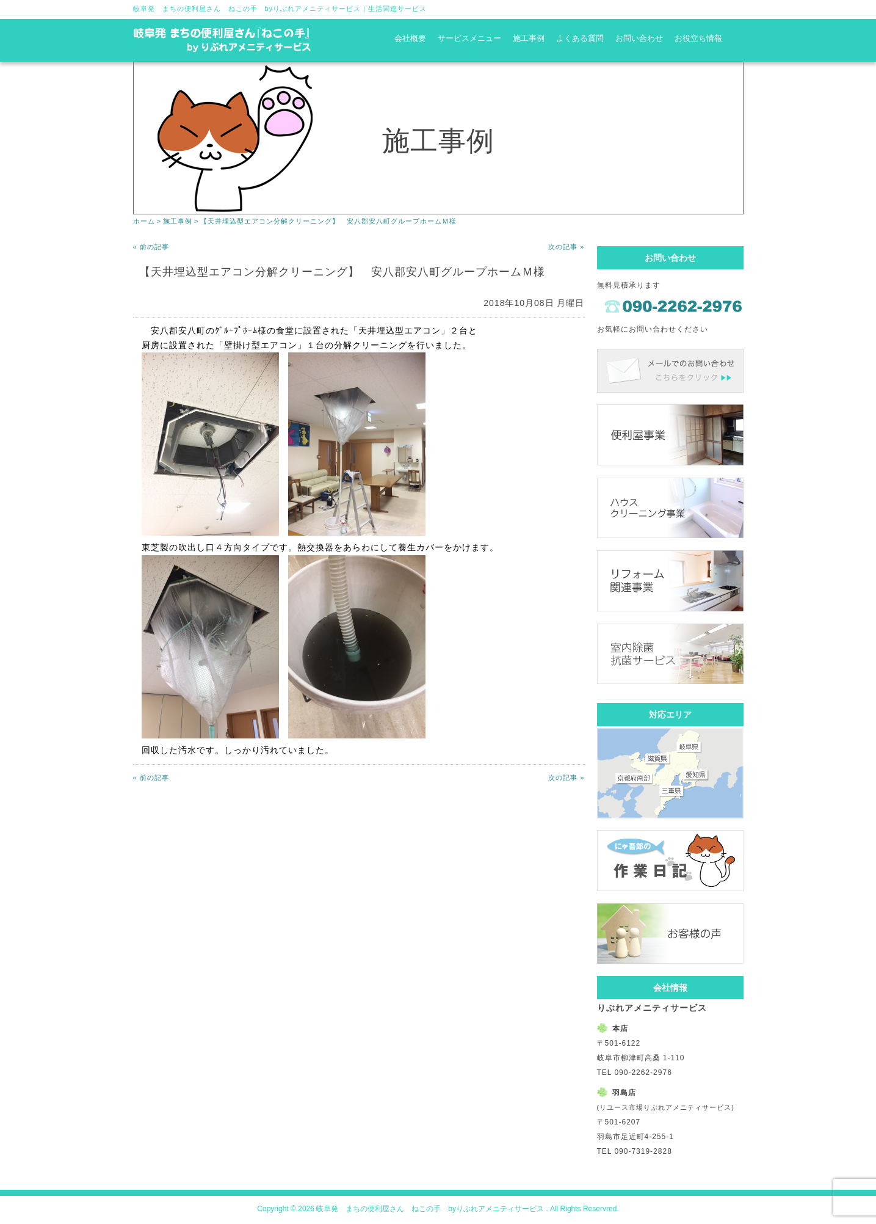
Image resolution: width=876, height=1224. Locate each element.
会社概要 (410, 38)
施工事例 (529, 38)
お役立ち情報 (698, 38)
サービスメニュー (469, 38)
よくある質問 (580, 38)
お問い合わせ (639, 38)
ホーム (144, 221)
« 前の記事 (151, 246)
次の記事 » (566, 246)
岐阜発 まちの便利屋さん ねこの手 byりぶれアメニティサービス (247, 8)
